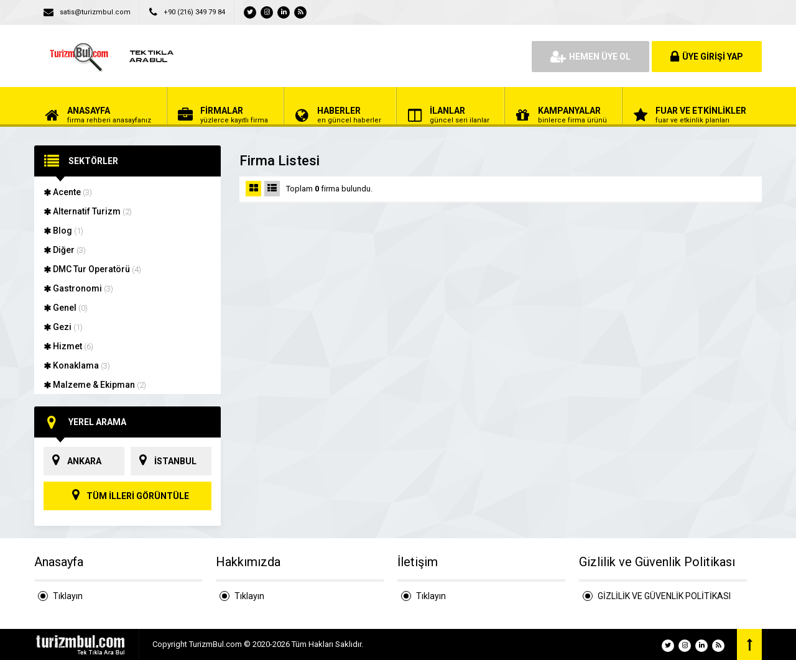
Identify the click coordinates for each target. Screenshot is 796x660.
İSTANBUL (164, 461)
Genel (66, 308)
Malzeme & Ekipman (95, 385)
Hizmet (68, 346)
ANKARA (72, 461)
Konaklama (77, 365)
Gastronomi (78, 288)
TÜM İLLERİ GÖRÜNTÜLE (127, 496)
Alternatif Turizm (88, 211)
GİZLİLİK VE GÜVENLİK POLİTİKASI (664, 596)
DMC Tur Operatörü (92, 269)
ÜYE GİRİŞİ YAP (706, 56)
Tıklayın (68, 596)
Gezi (63, 327)
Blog (63, 231)
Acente (68, 192)
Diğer (65, 250)
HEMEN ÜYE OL (590, 56)
